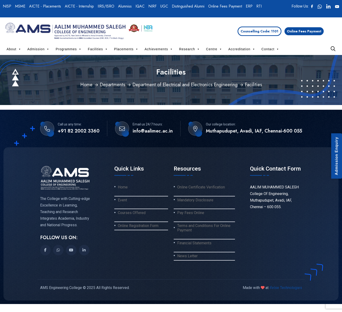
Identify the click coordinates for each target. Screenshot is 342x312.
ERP (249, 6)
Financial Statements (194, 243)
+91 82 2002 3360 (79, 131)
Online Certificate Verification (201, 187)
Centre (214, 49)
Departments (112, 84)
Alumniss (125, 6)
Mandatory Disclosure (195, 200)
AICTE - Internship (79, 6)
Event (122, 200)
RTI (259, 6)
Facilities (98, 49)
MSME (20, 6)
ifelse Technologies (285, 287)
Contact (270, 49)
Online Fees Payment (225, 6)
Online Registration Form (138, 226)
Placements (126, 49)
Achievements (159, 49)
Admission (38, 49)
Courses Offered (132, 213)
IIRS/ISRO (106, 6)
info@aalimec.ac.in (153, 131)
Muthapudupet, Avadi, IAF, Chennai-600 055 (254, 131)
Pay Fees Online (190, 213)
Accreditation (241, 49)
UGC (164, 6)
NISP (7, 6)
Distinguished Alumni (188, 6)
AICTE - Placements (45, 6)
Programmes (69, 49)
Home (86, 84)
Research (189, 49)
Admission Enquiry (336, 156)
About (14, 49)
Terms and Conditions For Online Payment (204, 228)
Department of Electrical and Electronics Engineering (185, 84)
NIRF (152, 6)
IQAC (140, 6)
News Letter (187, 256)
